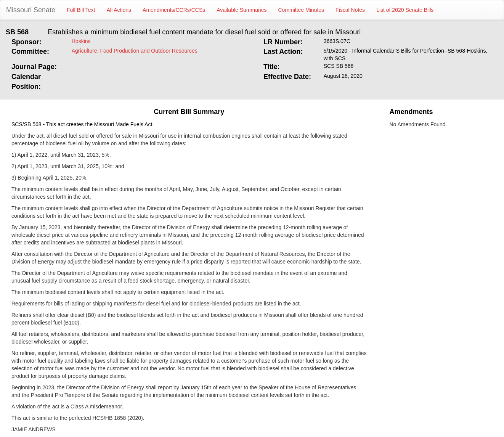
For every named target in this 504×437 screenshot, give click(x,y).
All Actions (119, 10)
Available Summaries (241, 10)
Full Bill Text (81, 10)
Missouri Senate (30, 10)
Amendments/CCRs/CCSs (174, 10)
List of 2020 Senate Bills (404, 10)
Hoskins (81, 41)
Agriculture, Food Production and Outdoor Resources (134, 51)
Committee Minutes (301, 10)
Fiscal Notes (350, 10)
